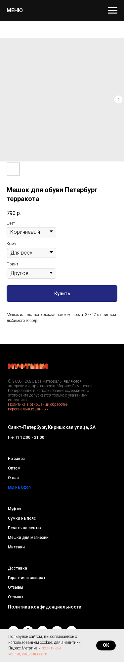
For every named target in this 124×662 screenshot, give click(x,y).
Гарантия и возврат (26, 577)
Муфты (14, 508)
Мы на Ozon (19, 487)
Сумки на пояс (22, 518)
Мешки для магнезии (28, 537)
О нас (13, 477)
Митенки (16, 547)
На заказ (16, 458)
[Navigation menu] (112, 10)
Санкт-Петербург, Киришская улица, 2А (52, 427)
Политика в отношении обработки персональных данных (38, 406)
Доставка (17, 568)
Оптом (14, 468)
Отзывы (15, 587)
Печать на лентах (25, 528)
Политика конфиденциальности (44, 607)
